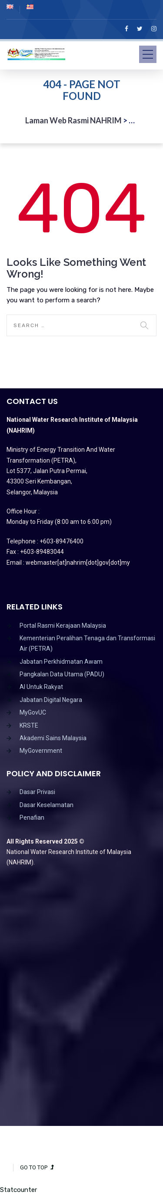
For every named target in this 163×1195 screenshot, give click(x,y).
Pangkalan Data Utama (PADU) (62, 674)
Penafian (32, 817)
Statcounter (18, 1190)
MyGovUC (33, 712)
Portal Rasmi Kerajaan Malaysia (63, 625)
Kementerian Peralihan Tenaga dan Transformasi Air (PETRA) (87, 643)
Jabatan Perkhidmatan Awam (61, 661)
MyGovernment (41, 750)
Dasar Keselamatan (46, 804)
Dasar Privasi (37, 791)
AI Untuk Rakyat (41, 686)
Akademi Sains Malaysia (53, 738)
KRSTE (29, 725)
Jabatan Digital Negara (51, 699)
